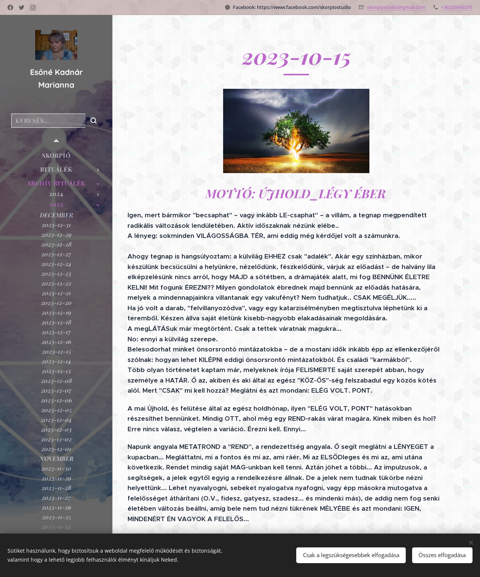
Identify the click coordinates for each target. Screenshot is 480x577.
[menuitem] (56, 155)
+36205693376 (456, 7)
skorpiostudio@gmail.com (396, 7)
